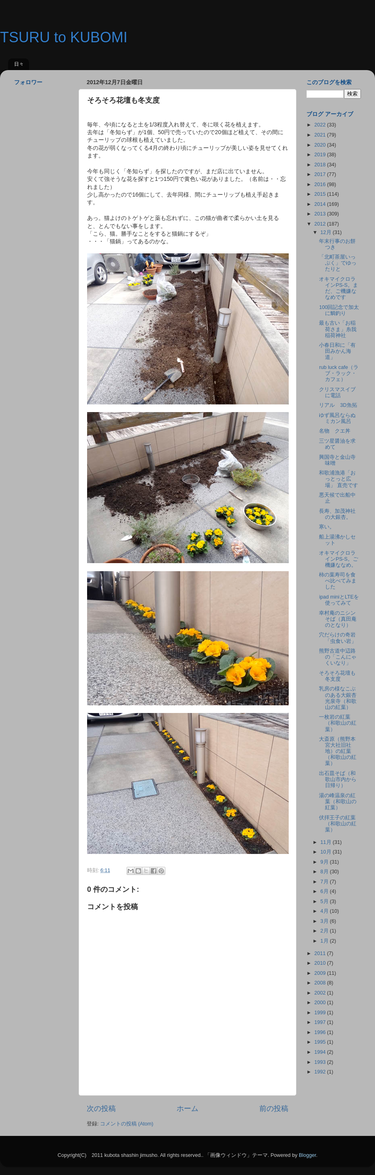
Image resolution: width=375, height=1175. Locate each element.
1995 (320, 1042)
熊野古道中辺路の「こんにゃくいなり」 (337, 657)
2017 (320, 174)
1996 (320, 1032)
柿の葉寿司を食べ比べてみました (337, 581)
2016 (320, 184)
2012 (320, 224)
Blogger (307, 1155)
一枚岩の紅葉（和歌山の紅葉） (337, 723)
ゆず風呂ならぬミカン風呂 (337, 418)
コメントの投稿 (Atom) (126, 1124)
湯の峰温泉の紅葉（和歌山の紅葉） (337, 801)
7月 (325, 882)
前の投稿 (273, 1109)
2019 (320, 154)
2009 (320, 973)
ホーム (187, 1109)
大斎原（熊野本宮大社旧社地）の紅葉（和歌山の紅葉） (337, 751)
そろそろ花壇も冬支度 (337, 676)
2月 (325, 931)
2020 (320, 145)
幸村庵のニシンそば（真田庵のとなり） (337, 619)
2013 (320, 214)
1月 (325, 941)
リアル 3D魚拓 (338, 405)
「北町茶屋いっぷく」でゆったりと (337, 263)
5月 (325, 901)
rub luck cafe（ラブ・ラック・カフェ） (338, 373)
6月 (325, 891)
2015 (320, 194)
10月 (327, 852)
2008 (320, 983)
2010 (320, 963)
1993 (320, 1062)
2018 (320, 165)
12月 (327, 232)
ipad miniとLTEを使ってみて (339, 600)
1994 (320, 1052)
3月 (325, 921)
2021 (320, 135)
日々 (19, 64)
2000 (320, 1002)
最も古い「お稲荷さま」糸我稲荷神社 (337, 329)
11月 (327, 842)
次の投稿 (101, 1109)
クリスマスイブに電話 (337, 392)
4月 (325, 911)
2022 (320, 125)
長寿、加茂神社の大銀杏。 (337, 514)
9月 (325, 862)
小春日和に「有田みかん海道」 (337, 351)
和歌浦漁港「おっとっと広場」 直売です (338, 479)
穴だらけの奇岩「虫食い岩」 (337, 638)
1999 (320, 1012)
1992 (320, 1072)
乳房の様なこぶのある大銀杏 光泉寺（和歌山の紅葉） (340, 698)
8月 (325, 872)
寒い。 (327, 527)
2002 (320, 993)
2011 (320, 953)
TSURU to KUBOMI (63, 37)
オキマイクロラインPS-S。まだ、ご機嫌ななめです (338, 288)
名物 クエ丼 (334, 431)
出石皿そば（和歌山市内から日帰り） (337, 779)
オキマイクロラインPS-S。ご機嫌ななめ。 (338, 559)
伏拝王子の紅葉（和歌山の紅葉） (337, 824)
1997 (320, 1022)
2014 (320, 204)
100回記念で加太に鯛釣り (339, 310)
